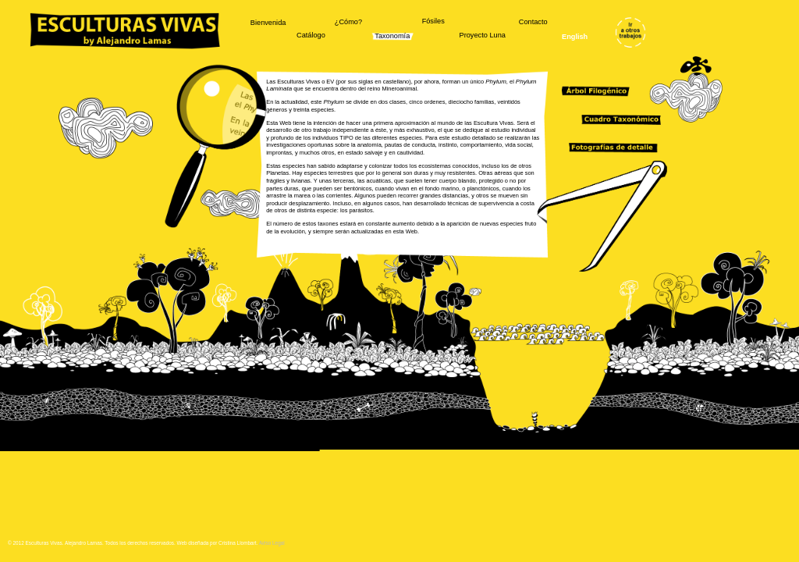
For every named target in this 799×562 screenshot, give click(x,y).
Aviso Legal (272, 543)
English (575, 37)
